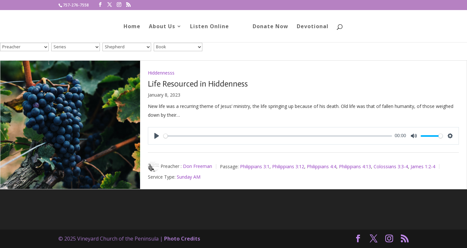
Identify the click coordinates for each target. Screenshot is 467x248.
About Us (162, 27)
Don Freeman (197, 166)
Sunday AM (188, 177)
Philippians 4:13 (355, 166)
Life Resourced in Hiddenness (198, 84)
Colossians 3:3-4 (391, 166)
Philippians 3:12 (288, 166)
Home (132, 27)
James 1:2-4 (423, 166)
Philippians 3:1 (254, 166)
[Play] (156, 136)
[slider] (277, 136)
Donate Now (270, 27)
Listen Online (209, 27)
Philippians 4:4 (321, 166)
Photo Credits (182, 238)
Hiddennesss (161, 73)
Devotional (313, 27)
